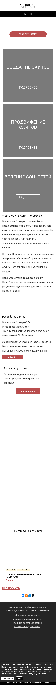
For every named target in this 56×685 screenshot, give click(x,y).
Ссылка (26, 580)
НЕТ (19, 678)
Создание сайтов (17, 607)
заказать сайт (28, 34)
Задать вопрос (28, 391)
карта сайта (43, 682)
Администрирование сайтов (27, 619)
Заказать (12, 357)
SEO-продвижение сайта (27, 615)
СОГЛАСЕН (8, 678)
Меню (28, 14)
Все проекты (11, 588)
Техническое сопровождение (27, 623)
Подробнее (28, 87)
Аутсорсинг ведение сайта (27, 626)
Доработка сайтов (36, 607)
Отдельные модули (39, 610)
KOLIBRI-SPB (28, 5)
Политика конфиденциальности (31, 674)
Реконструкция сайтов (17, 610)
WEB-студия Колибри (28, 682)
